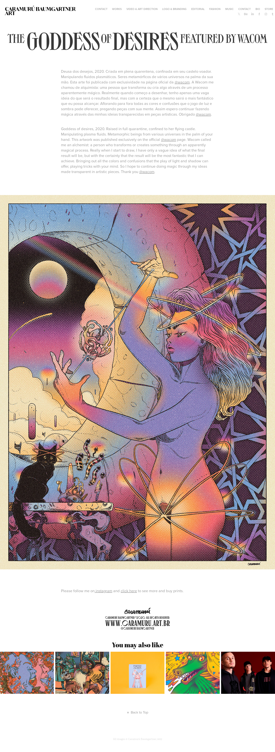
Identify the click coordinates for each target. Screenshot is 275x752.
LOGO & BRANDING (174, 9)
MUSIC (229, 9)
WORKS (117, 9)
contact (101, 9)
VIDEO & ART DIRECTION (142, 9)
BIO (257, 9)
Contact (244, 9)
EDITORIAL (198, 9)
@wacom (182, 82)
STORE (269, 9)
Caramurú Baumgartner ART (40, 11)
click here (129, 591)
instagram (103, 591)
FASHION (214, 9)
